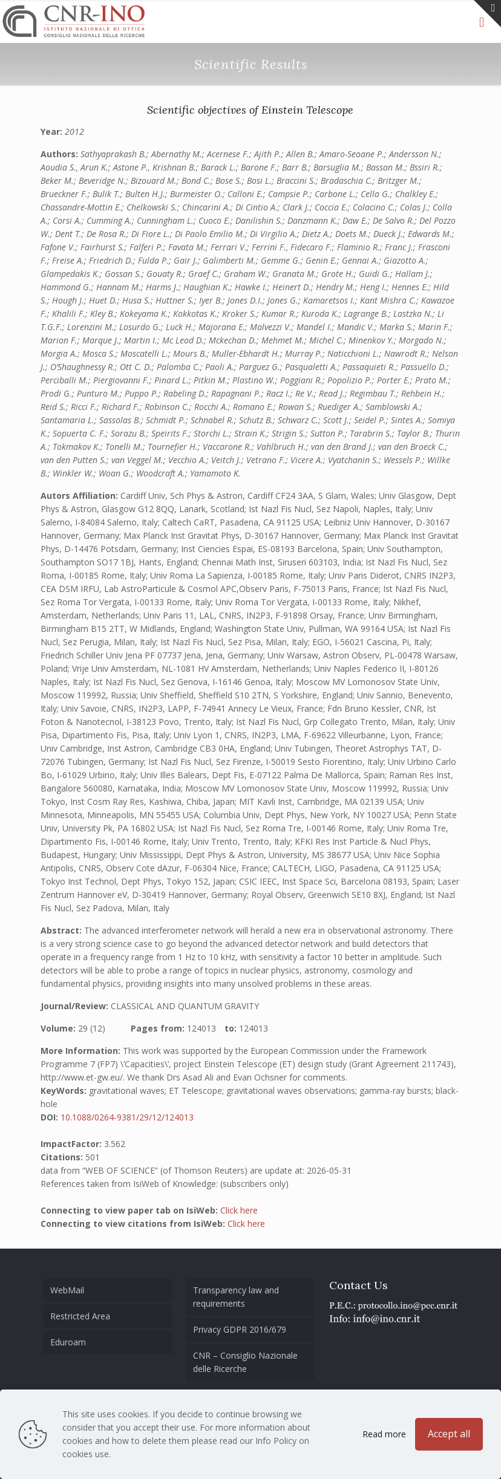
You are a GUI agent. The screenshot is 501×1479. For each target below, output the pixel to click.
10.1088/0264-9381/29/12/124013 (127, 1117)
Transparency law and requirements (236, 1296)
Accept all (449, 1433)
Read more (384, 1434)
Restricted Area (80, 1316)
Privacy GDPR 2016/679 (239, 1329)
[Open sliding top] (487, 13)
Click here (239, 1210)
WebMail (67, 1290)
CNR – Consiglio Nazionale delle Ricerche (245, 1362)
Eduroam (68, 1342)
